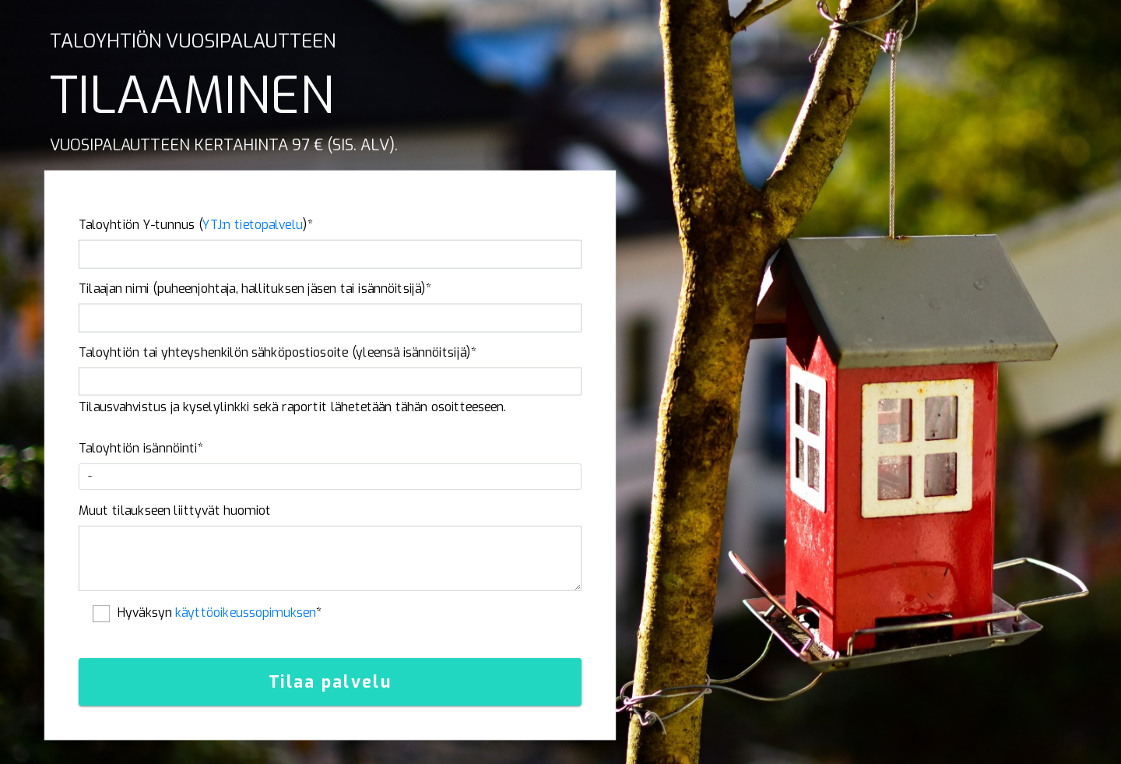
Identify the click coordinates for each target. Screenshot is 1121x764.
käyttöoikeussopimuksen (245, 612)
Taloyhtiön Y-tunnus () (196, 225)
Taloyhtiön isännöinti (141, 448)
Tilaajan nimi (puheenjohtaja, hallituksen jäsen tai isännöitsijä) (255, 289)
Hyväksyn (220, 612)
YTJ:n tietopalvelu (252, 225)
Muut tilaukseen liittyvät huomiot (175, 510)
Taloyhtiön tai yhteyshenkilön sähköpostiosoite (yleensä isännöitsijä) (277, 352)
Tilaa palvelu (330, 682)
